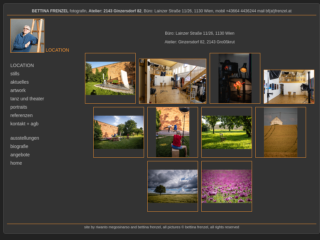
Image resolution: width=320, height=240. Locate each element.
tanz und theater (27, 98)
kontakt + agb (24, 123)
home (16, 163)
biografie (19, 146)
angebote (20, 154)
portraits (18, 107)
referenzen (21, 115)
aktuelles (19, 82)
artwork (18, 90)
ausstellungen (24, 138)
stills (14, 73)
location (22, 65)
